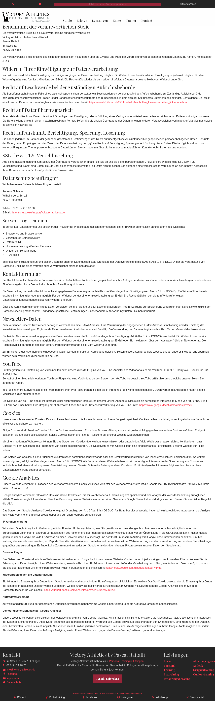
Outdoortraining (203, 674)
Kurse (117, 21)
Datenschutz (13, 682)
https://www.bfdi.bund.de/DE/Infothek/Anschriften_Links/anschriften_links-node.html (138, 102)
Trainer (131, 21)
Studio (67, 21)
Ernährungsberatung (177, 679)
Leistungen (100, 21)
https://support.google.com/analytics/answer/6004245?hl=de (79, 590)
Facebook (12, 673)
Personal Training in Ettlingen (126, 661)
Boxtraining (171, 674)
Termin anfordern (107, 678)
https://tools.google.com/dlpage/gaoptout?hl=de (133, 567)
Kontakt (146, 21)
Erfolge (82, 21)
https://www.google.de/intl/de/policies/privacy (165, 405)
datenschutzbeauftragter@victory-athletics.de (38, 212)
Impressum (13, 678)
